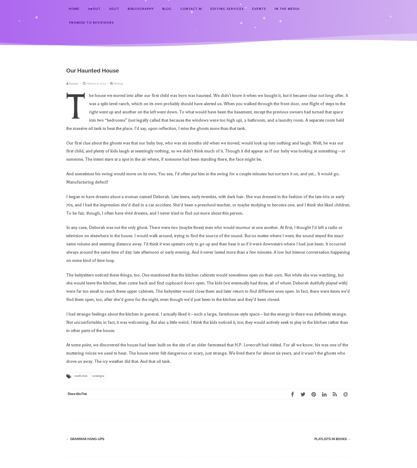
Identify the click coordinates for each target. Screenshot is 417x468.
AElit (114, 9)
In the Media (286, 9)
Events (259, 9)
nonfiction (80, 376)
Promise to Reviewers (91, 22)
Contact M (191, 9)
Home (74, 9)
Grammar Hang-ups (85, 439)
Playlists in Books (332, 439)
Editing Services (227, 9)
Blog (167, 9)
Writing (118, 83)
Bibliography (141, 9)
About (94, 9)
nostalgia (98, 376)
